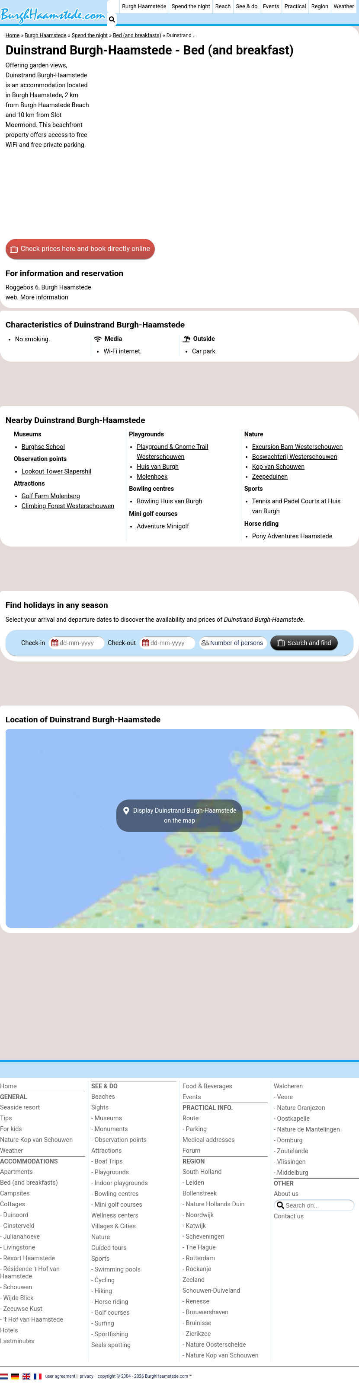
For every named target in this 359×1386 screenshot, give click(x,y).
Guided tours (109, 1248)
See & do (247, 6)
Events (271, 6)
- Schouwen (16, 1287)
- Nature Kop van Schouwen (221, 1355)
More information (44, 297)
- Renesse (196, 1301)
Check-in (34, 643)
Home (8, 1086)
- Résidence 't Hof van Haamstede (30, 1272)
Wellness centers (114, 1215)
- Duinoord (14, 1215)
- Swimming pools (116, 1269)
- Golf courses (110, 1312)
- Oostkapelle (292, 1118)
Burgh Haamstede (144, 6)
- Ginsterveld (17, 1226)
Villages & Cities (113, 1226)
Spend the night (191, 6)
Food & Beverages (207, 1086)
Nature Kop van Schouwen (36, 1140)
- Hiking (101, 1291)
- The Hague (199, 1247)
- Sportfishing (109, 1334)
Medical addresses (209, 1140)
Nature (100, 1237)
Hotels (9, 1330)
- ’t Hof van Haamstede (31, 1319)
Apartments (16, 1172)
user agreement (60, 1376)
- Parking (195, 1129)
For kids (11, 1129)
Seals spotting (111, 1345)
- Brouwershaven (205, 1312)
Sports (100, 1258)
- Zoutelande (291, 1151)
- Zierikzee (197, 1334)
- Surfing (102, 1323)
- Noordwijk (198, 1215)
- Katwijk (194, 1226)
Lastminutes (17, 1341)
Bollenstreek (200, 1193)
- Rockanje (197, 1269)
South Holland (202, 1172)
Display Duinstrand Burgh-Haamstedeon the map (179, 815)
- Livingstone (17, 1247)
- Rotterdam (199, 1258)
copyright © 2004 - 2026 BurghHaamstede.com (143, 1376)
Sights (100, 1107)
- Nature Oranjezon (299, 1108)
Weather (343, 6)
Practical (295, 6)
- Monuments (109, 1129)
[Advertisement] (179, 384)
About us (286, 1194)
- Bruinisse (197, 1323)
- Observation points (119, 1140)
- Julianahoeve (20, 1236)
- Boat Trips (107, 1161)
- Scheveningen (203, 1236)
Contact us (289, 1216)
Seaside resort (20, 1107)
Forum (191, 1150)
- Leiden (193, 1182)
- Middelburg (291, 1172)
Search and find (304, 643)
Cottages (12, 1204)
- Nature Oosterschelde (214, 1344)
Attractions (106, 1150)
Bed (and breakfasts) (29, 1182)
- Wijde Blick (16, 1298)
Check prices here (80, 248)
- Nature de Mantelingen (307, 1129)
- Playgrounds (110, 1172)
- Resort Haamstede (27, 1258)
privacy (86, 1376)
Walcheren (288, 1086)
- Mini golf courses (116, 1204)
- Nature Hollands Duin (213, 1204)
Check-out (122, 643)
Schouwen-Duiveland (211, 1290)
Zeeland (194, 1280)
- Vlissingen (290, 1162)
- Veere (283, 1097)
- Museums (106, 1118)
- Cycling (103, 1280)
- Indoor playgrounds (119, 1183)
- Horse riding (109, 1302)
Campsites (15, 1193)
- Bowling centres (115, 1194)
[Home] (113, 6)
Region (319, 6)
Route (191, 1118)
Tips (6, 1118)
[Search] (112, 19)
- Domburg (288, 1140)
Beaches (103, 1096)
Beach (223, 6)
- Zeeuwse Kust (21, 1309)
